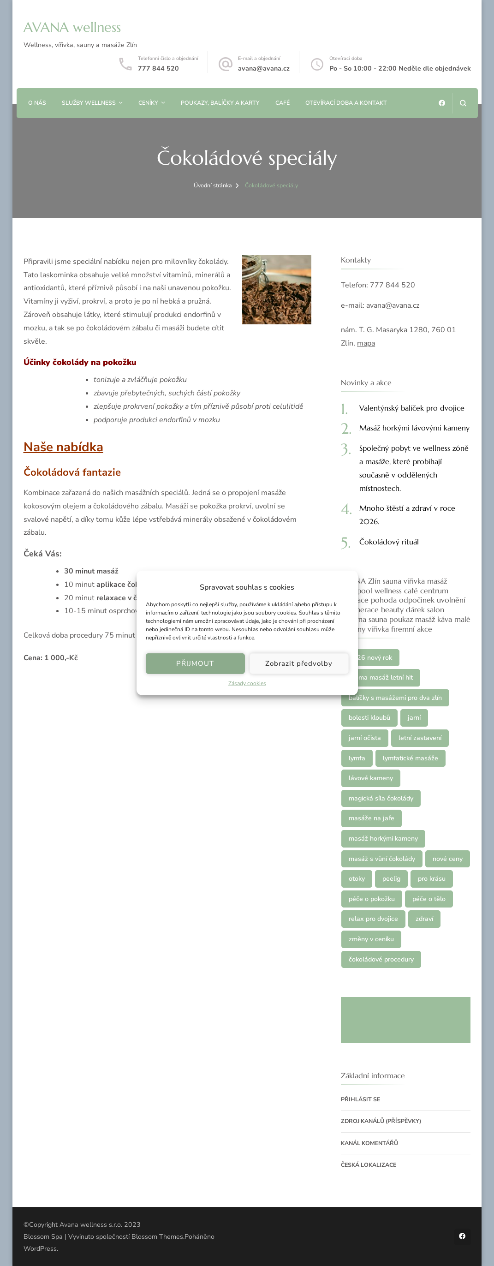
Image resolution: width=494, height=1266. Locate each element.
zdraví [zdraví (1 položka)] (424, 918)
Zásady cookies (247, 683)
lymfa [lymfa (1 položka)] (357, 758)
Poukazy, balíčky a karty (220, 103)
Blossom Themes (157, 1236)
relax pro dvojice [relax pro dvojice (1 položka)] (373, 918)
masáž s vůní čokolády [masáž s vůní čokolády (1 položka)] (382, 858)
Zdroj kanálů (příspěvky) (381, 1121)
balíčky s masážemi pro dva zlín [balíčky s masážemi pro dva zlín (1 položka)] (395, 697)
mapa (366, 343)
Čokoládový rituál (389, 541)
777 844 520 (158, 68)
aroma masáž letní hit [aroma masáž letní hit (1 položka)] (381, 677)
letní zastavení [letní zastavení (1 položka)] (420, 738)
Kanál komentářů (369, 1143)
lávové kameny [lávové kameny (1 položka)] (371, 778)
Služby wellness (89, 103)
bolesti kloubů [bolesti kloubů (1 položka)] (369, 717)
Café (282, 103)
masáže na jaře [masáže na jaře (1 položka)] (371, 818)
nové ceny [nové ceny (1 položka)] (448, 858)
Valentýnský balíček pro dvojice (411, 407)
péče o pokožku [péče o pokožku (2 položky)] (372, 899)
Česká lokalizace (368, 1165)
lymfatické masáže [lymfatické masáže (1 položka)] (410, 758)
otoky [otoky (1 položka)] (357, 878)
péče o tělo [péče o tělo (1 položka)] (429, 899)
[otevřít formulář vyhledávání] (462, 103)
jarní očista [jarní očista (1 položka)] (365, 738)
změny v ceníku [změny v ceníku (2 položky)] (371, 939)
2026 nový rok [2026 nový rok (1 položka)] (370, 657)
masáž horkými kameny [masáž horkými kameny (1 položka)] (383, 838)
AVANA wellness (72, 27)
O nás (37, 103)
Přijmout (195, 663)
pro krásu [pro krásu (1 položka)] (432, 878)
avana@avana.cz (264, 68)
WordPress (40, 1248)
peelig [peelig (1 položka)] (391, 878)
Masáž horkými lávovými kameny (414, 427)
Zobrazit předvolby (299, 663)
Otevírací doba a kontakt (346, 103)
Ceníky (148, 103)
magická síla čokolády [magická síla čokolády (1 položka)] (381, 798)
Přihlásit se (360, 1099)
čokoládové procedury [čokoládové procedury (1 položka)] (381, 959)
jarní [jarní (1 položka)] (414, 717)
